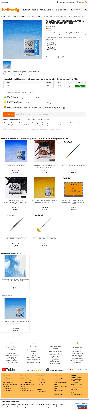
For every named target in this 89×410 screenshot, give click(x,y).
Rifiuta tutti (82, 408)
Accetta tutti (81, 406)
